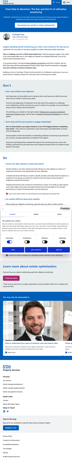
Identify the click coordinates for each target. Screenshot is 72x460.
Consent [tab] (12, 214)
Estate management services (12, 392)
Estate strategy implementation (14, 388)
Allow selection (36, 250)
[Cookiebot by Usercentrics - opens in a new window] (61, 208)
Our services (7, 380)
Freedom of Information (11, 440)
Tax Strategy (7, 448)
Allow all (59, 250)
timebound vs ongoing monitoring (52, 112)
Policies (5, 453)
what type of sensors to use (15, 114)
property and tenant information (48, 114)
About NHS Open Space (11, 404)
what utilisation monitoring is (36, 63)
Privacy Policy (7, 436)
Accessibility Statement (11, 444)
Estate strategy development (13, 384)
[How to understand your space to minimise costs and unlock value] (33, 328)
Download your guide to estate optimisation (36, 25)
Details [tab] (36, 214)
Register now (10, 428)
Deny (13, 250)
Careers (5, 400)
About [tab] (59, 214)
